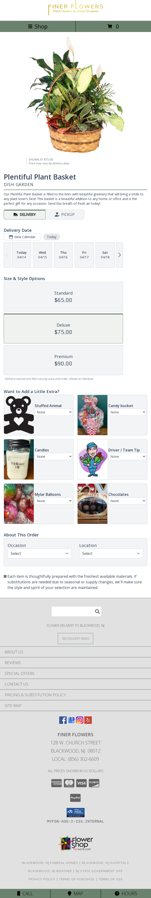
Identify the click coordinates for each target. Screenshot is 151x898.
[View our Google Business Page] (71, 722)
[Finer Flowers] (75, 14)
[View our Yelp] (88, 722)
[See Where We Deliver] (75, 638)
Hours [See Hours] (126, 893)
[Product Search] (76, 611)
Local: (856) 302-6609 (75, 759)
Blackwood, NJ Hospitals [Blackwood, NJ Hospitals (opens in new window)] (105, 863)
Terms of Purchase (76, 879)
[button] (76, 812)
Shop (38, 26)
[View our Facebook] (63, 722)
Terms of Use (110, 879)
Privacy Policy (41, 879)
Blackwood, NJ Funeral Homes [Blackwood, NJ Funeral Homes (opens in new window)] (50, 863)
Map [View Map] (75, 893)
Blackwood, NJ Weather (50, 871)
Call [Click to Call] (25, 893)
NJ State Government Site (99, 871)
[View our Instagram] (79, 722)
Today (51, 237)
